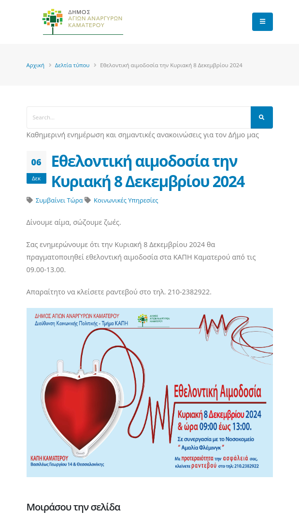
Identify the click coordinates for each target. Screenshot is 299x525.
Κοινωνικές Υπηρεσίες (126, 200)
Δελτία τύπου (72, 65)
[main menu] (262, 22)
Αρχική (36, 65)
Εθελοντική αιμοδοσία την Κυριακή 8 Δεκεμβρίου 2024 (147, 170)
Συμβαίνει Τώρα (59, 200)
